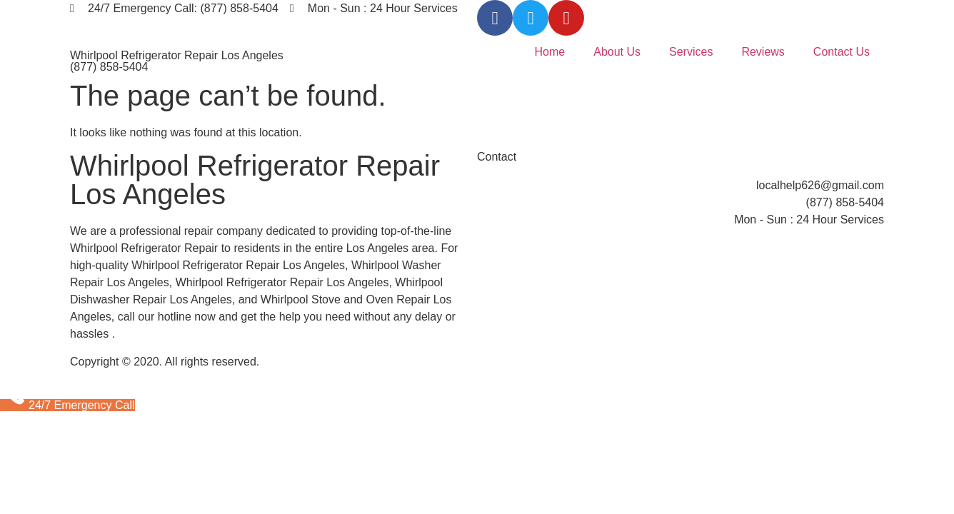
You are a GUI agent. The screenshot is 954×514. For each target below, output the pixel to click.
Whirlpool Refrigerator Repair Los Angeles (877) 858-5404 (176, 61)
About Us (617, 52)
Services (691, 52)
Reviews (762, 52)
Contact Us (841, 52)
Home (550, 52)
